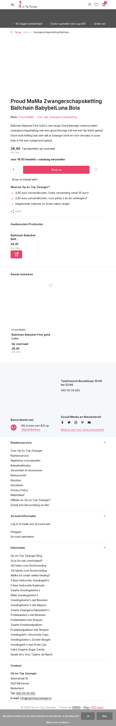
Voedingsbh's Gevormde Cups (30, 634)
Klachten (16, 480)
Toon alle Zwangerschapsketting (57, 117)
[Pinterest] (82, 422)
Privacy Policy (19, 490)
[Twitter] (69, 422)
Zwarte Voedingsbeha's (25, 590)
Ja (88, 716)
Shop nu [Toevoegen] (56, 169)
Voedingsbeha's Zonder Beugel (30, 639)
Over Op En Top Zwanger (26, 450)
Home (27, 32)
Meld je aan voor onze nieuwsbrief (82, 429)
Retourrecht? (18, 475)
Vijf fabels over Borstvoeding (29, 570)
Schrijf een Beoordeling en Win (30, 505)
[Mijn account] (89, 5)
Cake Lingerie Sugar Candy (28, 649)
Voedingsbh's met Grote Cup (28, 644)
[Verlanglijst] (96, 4)
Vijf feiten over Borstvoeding (28, 565)
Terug (16, 32)
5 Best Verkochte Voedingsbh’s (30, 580)
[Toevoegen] (16, 254)
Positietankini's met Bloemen (28, 614)
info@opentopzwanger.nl (35, 698)
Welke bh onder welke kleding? (30, 575)
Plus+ (87, 707)
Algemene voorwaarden (25, 460)
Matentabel (17, 495)
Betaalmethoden (21, 465)
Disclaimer (17, 485)
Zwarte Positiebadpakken (26, 624)
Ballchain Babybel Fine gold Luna (31, 336)
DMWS (76, 707)
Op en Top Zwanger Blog (26, 555)
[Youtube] (89, 422)
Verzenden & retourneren (26, 470)
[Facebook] (62, 422)
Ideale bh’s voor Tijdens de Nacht (31, 654)
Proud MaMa (26, 117)
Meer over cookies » (58, 722)
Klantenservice (20, 455)
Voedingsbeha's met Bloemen (29, 600)
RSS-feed (97, 707)
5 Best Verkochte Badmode (28, 585)
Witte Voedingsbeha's (24, 595)
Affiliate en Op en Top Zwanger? (31, 500)
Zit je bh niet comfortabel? (27, 560)
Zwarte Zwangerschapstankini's (30, 610)
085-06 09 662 (25, 693)
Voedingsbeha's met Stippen (28, 605)
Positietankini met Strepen (26, 619)
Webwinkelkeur (30, 429)
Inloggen (16, 531)
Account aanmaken (22, 536)
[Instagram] (75, 422)
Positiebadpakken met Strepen (30, 629)
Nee (104, 716)
